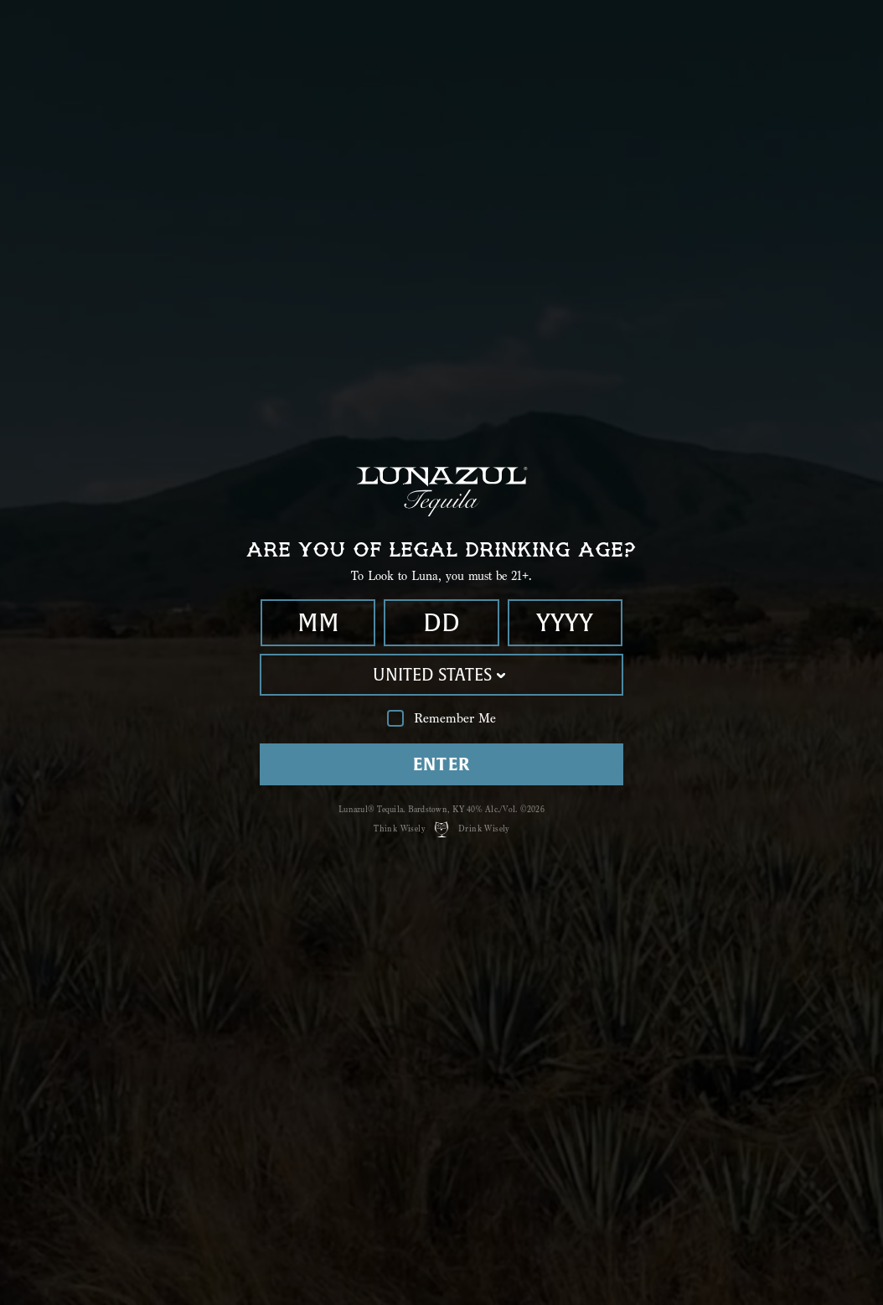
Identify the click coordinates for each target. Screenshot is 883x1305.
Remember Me (441, 719)
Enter (442, 764)
